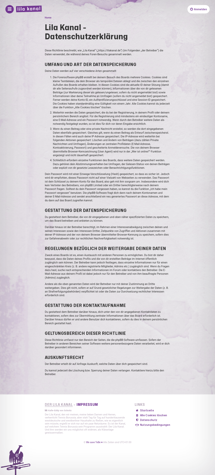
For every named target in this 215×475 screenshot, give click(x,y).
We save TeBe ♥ (94, 442)
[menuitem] (198, 9)
